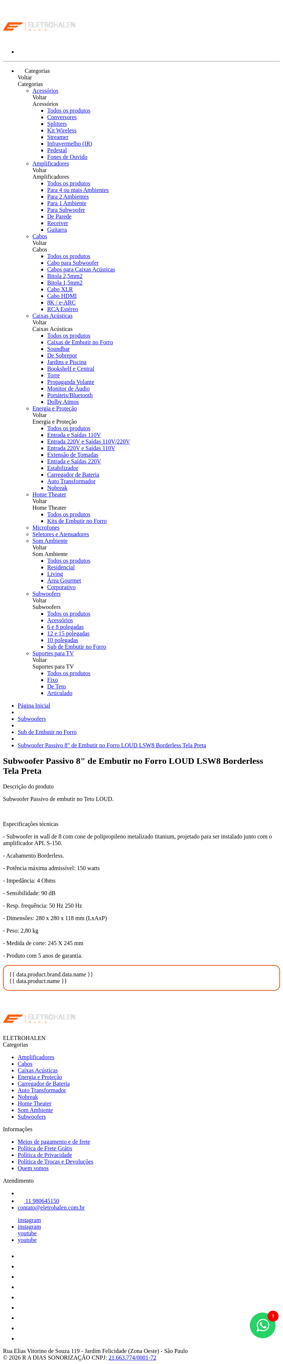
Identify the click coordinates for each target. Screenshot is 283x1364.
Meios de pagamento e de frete (54, 1142)
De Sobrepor (62, 355)
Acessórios (45, 91)
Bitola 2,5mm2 (65, 276)
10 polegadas (62, 640)
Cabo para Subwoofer (73, 263)
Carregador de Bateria (73, 474)
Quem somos (33, 1168)
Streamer (58, 137)
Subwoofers (46, 594)
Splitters (57, 124)
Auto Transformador (71, 481)
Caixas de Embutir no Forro (80, 342)
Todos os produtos (68, 110)
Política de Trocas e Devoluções (55, 1161)
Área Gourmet (64, 580)
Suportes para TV (53, 653)
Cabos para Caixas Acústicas (81, 269)
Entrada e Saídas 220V (74, 461)
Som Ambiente (50, 541)
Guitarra (57, 230)
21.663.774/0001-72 (132, 1357)
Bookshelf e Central (70, 369)
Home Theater (49, 494)
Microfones (46, 527)
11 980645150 (38, 1201)
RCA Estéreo (62, 309)
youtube (27, 1233)
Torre (53, 375)
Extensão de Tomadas (72, 455)
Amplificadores (50, 163)
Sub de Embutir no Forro (76, 647)
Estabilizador (62, 468)
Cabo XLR (60, 289)
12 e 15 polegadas (68, 633)
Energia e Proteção (54, 408)
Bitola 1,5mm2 (65, 282)
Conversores (62, 117)
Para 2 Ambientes (68, 196)
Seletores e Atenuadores (60, 534)
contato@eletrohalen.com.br (51, 1207)
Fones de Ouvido (67, 157)
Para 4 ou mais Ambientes (78, 190)
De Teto (56, 686)
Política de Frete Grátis (45, 1148)
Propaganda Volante (70, 382)
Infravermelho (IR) (69, 143)
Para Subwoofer (66, 210)
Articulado (59, 693)
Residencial (61, 567)
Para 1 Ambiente (67, 203)
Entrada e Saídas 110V (74, 435)
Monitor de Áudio (68, 388)
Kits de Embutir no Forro (77, 521)
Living (55, 574)
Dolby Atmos (63, 402)
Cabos (39, 236)
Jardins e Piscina (67, 362)
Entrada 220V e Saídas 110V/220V (88, 441)
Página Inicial (34, 705)
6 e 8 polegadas (65, 627)
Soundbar (58, 349)
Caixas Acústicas (52, 316)
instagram (29, 1220)
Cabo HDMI (62, 296)
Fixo (52, 680)
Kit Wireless (62, 130)
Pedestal (57, 150)
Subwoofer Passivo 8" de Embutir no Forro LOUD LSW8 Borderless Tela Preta (112, 745)
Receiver (57, 223)
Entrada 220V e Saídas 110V (81, 448)
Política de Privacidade (45, 1155)
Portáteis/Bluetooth (70, 395)
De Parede (59, 216)
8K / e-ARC (61, 302)
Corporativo (61, 587)
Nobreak (57, 488)
